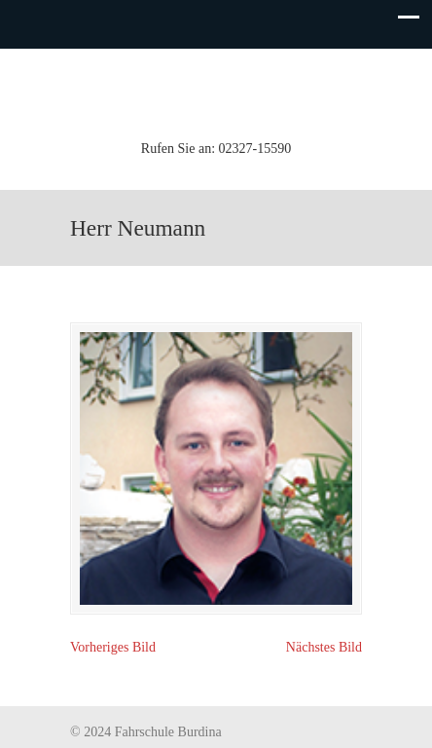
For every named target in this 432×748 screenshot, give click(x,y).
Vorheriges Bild (113, 647)
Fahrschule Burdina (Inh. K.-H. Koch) (216, 92)
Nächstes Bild (324, 647)
